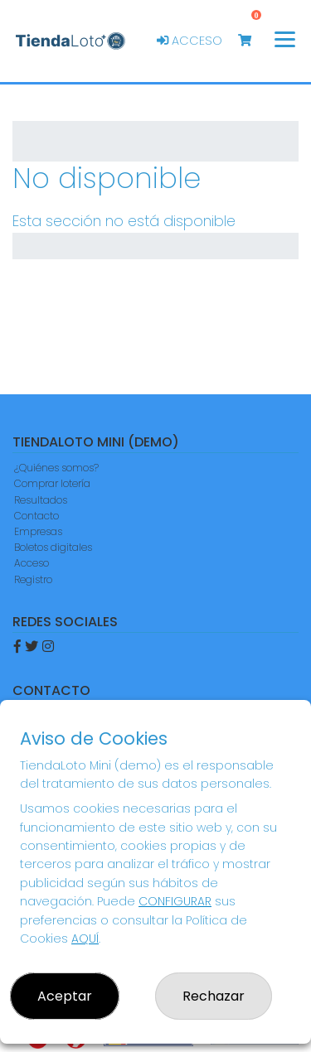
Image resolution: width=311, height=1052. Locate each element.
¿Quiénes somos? (56, 468)
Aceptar (64, 996)
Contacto (36, 516)
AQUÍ (85, 938)
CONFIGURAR (174, 901)
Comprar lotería (52, 483)
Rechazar (213, 996)
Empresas (38, 531)
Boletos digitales (53, 547)
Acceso (189, 40)
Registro (33, 579)
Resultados (40, 500)
